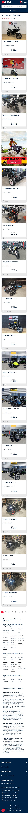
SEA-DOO (20, 657)
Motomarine (6, 632)
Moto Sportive (14, 638)
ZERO (19, 664)
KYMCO (12, 662)
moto (14, 715)
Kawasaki (13, 731)
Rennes (20, 679)
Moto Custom (6, 642)
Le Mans (12, 679)
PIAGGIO (13, 666)
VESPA (19, 662)
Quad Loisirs (21, 638)
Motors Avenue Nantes (9, 795)
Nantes (12, 681)
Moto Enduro (6, 644)
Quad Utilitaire (21, 640)
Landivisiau (5, 681)
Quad (12, 628)
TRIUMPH (20, 659)
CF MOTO (5, 662)
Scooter (12, 630)
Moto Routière (14, 635)
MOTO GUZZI (14, 664)
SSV (19, 632)
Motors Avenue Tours (9, 800)
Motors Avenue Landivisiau (10, 790)
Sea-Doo (5, 733)
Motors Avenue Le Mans (10, 793)
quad (4, 718)
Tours (19, 681)
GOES (4, 664)
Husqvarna (21, 731)
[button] (3, 148)
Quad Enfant (21, 635)
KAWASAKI (13, 657)
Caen (4, 679)
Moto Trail (13, 644)
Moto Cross (5, 640)
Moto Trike (13, 647)
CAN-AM (5, 659)
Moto (4, 628)
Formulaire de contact (7, 783)
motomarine (6, 716)
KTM (12, 659)
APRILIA (5, 657)
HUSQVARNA (6, 666)
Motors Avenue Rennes (9, 798)
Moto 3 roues (6, 630)
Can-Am (9, 731)
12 (22, 612)
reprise (4, 749)
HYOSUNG (5, 669)
